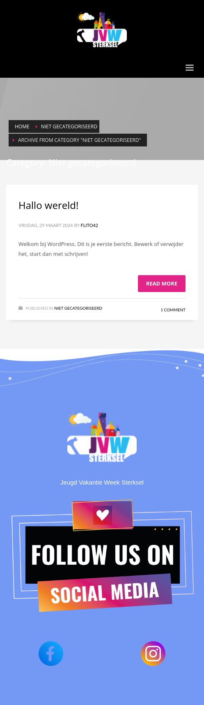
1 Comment (173, 309)
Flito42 (90, 225)
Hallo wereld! (48, 205)
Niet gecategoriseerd (78, 308)
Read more (161, 283)
